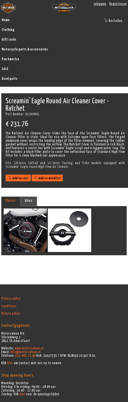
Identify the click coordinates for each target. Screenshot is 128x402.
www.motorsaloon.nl (29, 348)
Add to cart (18, 178)
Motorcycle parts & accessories (25, 49)
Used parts (10, 78)
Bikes (28, 200)
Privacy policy (11, 298)
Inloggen (100, 4)
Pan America (10, 59)
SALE (5, 69)
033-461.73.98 (25, 355)
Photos (11, 200)
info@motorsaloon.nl (25, 352)
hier (10, 363)
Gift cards (9, 39)
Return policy (10, 313)
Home (6, 20)
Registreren (118, 4)
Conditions (9, 306)
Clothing (8, 30)
